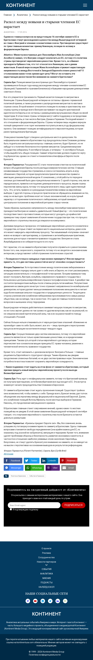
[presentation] (63, 518)
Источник (8, 454)
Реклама (46, 553)
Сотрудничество (46, 557)
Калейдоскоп (46, 587)
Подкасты (46, 582)
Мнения (46, 578)
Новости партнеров (46, 562)
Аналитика (22, 15)
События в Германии (36, 476)
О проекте (46, 548)
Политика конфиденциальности (45, 655)
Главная (8, 15)
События (46, 569)
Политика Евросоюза (18, 476)
